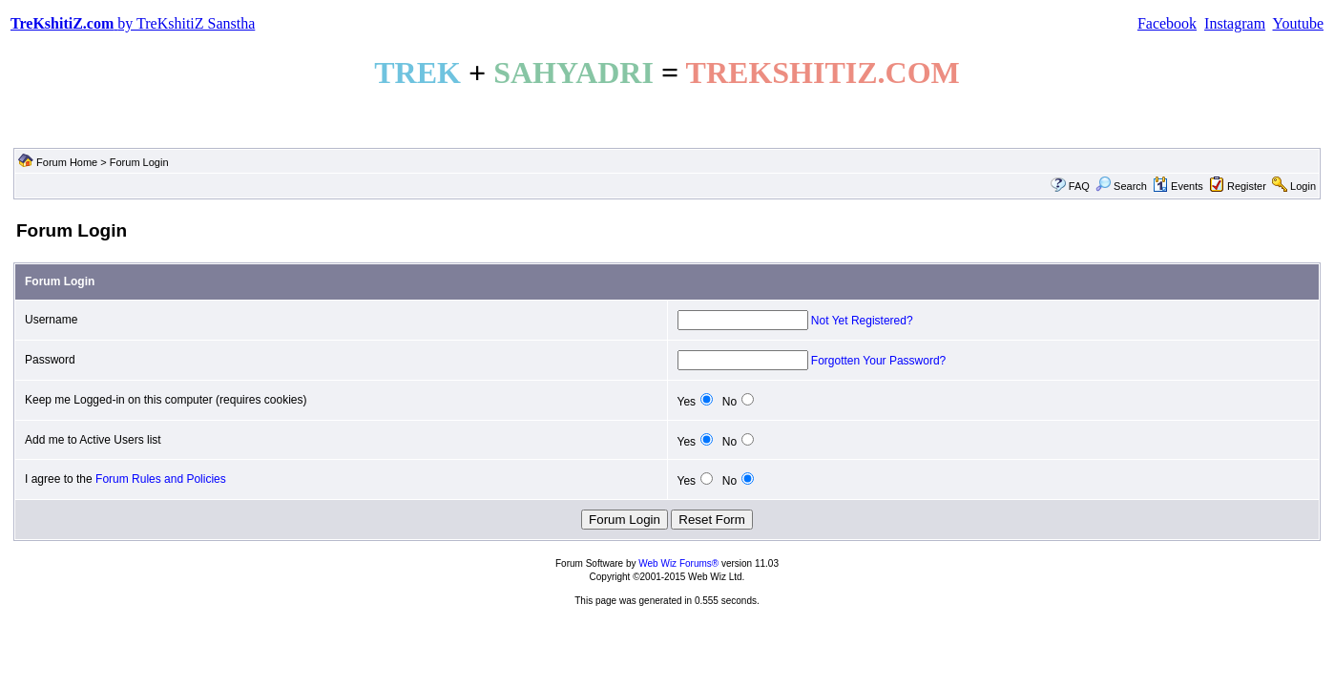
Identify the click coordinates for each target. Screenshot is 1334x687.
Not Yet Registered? (862, 320)
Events (1178, 186)
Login (1303, 186)
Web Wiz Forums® (678, 563)
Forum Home (66, 162)
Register (1246, 186)
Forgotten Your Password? (878, 360)
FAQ (1079, 186)
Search (1121, 186)
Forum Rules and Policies (160, 479)
